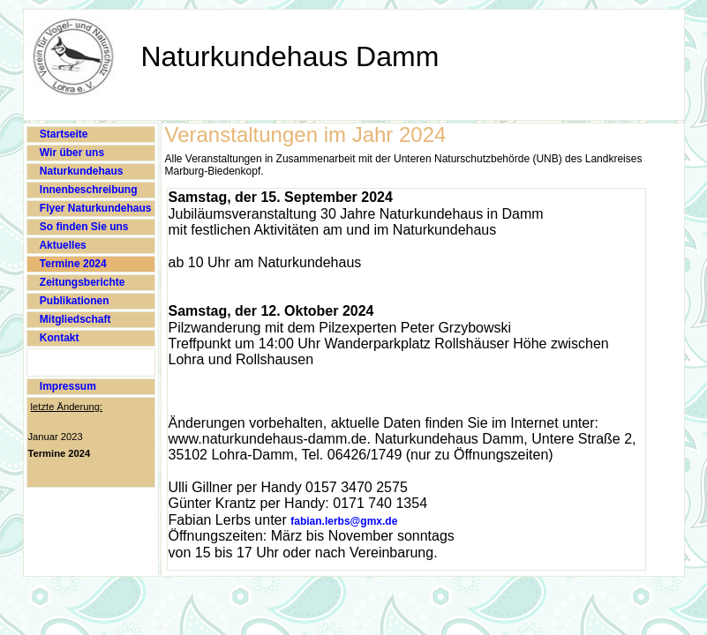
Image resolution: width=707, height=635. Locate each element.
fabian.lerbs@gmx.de (343, 521)
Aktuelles (61, 245)
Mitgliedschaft (74, 319)
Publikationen (73, 301)
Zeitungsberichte (81, 282)
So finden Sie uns (83, 226)
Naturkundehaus (80, 171)
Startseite (62, 134)
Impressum (66, 386)
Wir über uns (71, 152)
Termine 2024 (72, 264)
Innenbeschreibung (87, 189)
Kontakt (58, 338)
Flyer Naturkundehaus (94, 208)
